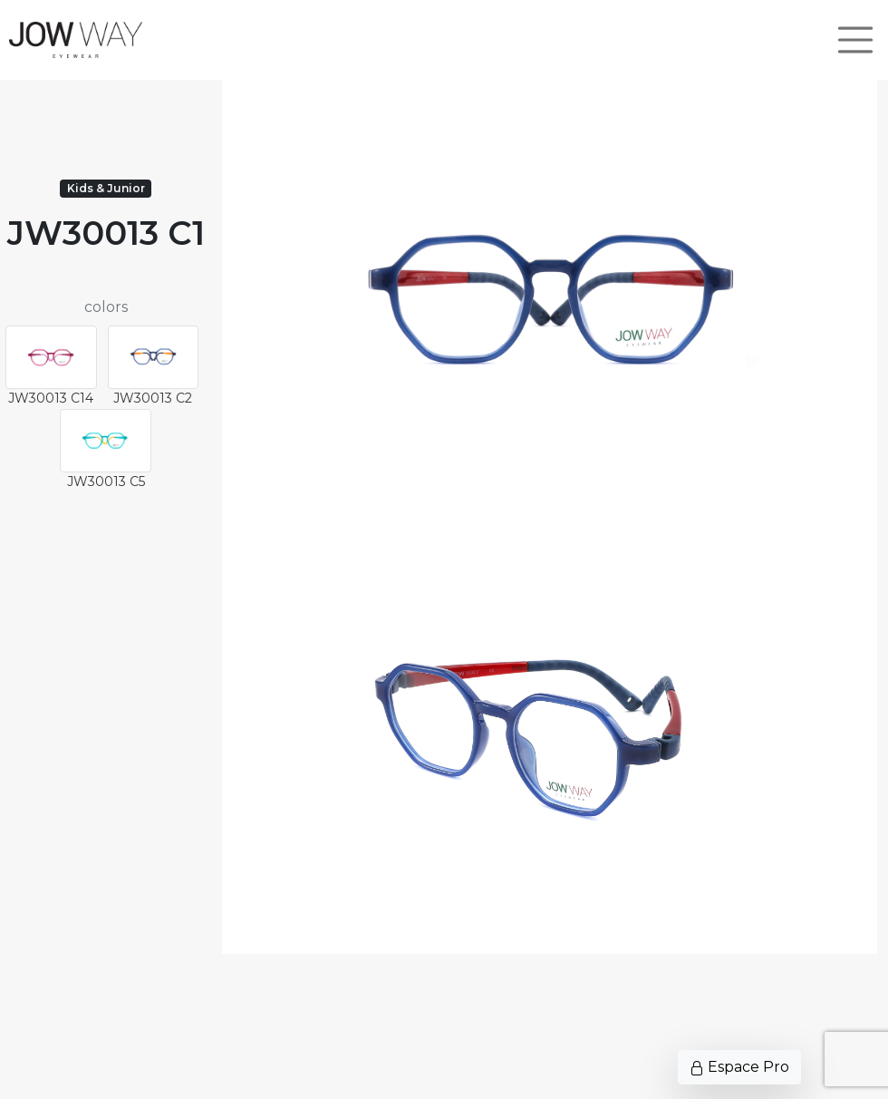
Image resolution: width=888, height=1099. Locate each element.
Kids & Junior (106, 188)
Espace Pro (739, 1066)
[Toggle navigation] (855, 40)
